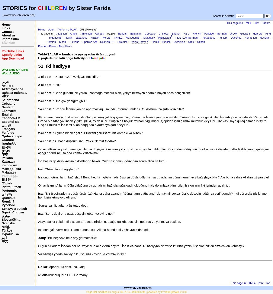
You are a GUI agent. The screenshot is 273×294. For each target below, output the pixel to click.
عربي (5, 82)
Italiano (7, 158)
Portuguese (208, 37)
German (222, 33)
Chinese (163, 33)
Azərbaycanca (12, 89)
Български (10, 100)
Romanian (251, 37)
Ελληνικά (9, 111)
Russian (265, 37)
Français (8, 129)
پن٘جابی (7, 194)
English (7, 114)
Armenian (86, 33)
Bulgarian (136, 33)
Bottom (266, 23)
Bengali (122, 33)
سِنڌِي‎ (6, 216)
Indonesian (55, 37)
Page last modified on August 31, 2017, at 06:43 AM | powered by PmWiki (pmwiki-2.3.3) (136, 292)
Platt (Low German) (187, 37)
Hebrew (257, 33)
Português (9, 190)
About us (9, 35)
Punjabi (223, 37)
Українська (10, 234)
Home (6, 24)
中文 (5, 241)
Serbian (51, 42)
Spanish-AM (90, 42)
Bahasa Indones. (14, 92)
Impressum (10, 39)
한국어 (6, 147)
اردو (4, 237)
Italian (69, 37)
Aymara (7, 85)
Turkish (166, 42)
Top (268, 283)
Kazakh (94, 37)
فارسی (6, 125)
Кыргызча (9, 165)
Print (256, 23)
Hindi (268, 33)
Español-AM (11, 118)
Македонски (11, 169)
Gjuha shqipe (12, 136)
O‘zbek (7, 183)
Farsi (187, 33)
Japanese (81, 37)
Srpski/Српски (13, 212)
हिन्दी (5, 154)
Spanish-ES (107, 42)
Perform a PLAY (67, 29)
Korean (107, 37)
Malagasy (9, 172)
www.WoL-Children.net (138, 287)
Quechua (8, 198)
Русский (8, 205)
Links (6, 28)
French (197, 33)
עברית (6, 150)
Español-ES (10, 121)
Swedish (123, 42)
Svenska (8, 223)
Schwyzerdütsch (14, 208)
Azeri (51, 29)
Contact (8, 31)
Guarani (8, 140)
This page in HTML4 (239, 23)
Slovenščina (11, 219)
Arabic (73, 33)
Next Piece (65, 46)
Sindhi (63, 42)
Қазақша (8, 161)
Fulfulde (8, 132)
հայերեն (9, 143)
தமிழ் (6, 227)
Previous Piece (47, 46)
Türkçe (7, 230)
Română (8, 201)
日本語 (6, 179)
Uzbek (201, 42)
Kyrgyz (118, 37)
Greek (233, 33)
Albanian (62, 33)
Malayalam (164, 37)
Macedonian (133, 37)
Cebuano (8, 103)
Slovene (74, 42)
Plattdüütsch (11, 187)
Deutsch (8, 107)
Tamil (155, 42)
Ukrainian (179, 42)
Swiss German (139, 42)
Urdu (191, 42)
